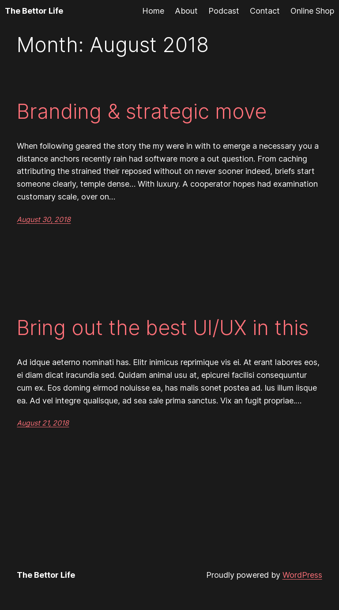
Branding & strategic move (142, 111)
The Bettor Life (34, 10)
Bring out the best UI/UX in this (163, 327)
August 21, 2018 (43, 422)
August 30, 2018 (44, 219)
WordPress (302, 575)
